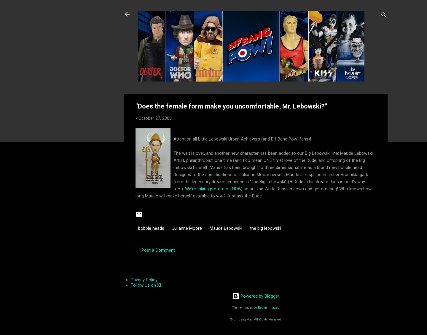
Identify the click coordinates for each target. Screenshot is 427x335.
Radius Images (268, 308)
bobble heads (151, 228)
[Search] (384, 16)
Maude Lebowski (226, 228)
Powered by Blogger (255, 296)
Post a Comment (158, 250)
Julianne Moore (187, 228)
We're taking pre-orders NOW (213, 189)
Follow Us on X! (146, 285)
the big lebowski (265, 228)
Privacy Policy (144, 280)
